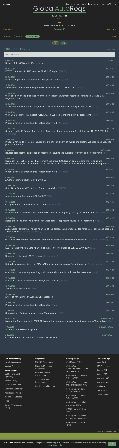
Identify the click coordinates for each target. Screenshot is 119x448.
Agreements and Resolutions (42, 380)
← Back (113, 36)
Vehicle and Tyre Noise (14, 393)
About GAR (101, 362)
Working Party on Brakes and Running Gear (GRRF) (76, 417)
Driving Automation (13, 384)
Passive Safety (11, 380)
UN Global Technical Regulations (43, 367)
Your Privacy (102, 390)
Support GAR (102, 374)
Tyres (7, 401)
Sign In (113, 4)
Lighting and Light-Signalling (12, 375)
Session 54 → (111, 29)
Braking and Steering (13, 396)
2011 (56, 43)
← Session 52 (8, 29)
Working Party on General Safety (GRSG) (76, 376)
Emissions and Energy (14, 388)
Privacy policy (58, 445)
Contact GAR (102, 370)
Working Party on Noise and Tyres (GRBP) (75, 390)
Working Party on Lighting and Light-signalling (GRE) (77, 383)
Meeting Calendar (12, 366)
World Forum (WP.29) (74, 362)
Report (19, 36)
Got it (112, 444)
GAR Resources (103, 366)
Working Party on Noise (59, 25)
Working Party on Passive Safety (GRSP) (76, 396)
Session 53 (59, 29)
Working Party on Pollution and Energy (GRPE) (77, 403)
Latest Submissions (13, 362)
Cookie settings (103, 394)
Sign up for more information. (78, 4)
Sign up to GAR (103, 378)
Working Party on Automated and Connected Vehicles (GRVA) (77, 369)
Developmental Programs (45, 386)
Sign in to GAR (103, 382)
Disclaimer (101, 386)
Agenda (8, 36)
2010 (63, 43)
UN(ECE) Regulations (44, 362)
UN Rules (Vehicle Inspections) (42, 374)
